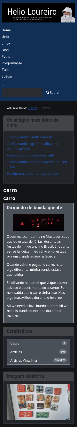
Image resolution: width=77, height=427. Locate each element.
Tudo (5, 69)
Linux (6, 43)
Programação (12, 63)
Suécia (7, 76)
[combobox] (22, 92)
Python (7, 56)
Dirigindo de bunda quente (34, 208)
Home (6, 30)
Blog (5, 50)
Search (53, 92)
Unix (5, 36)
